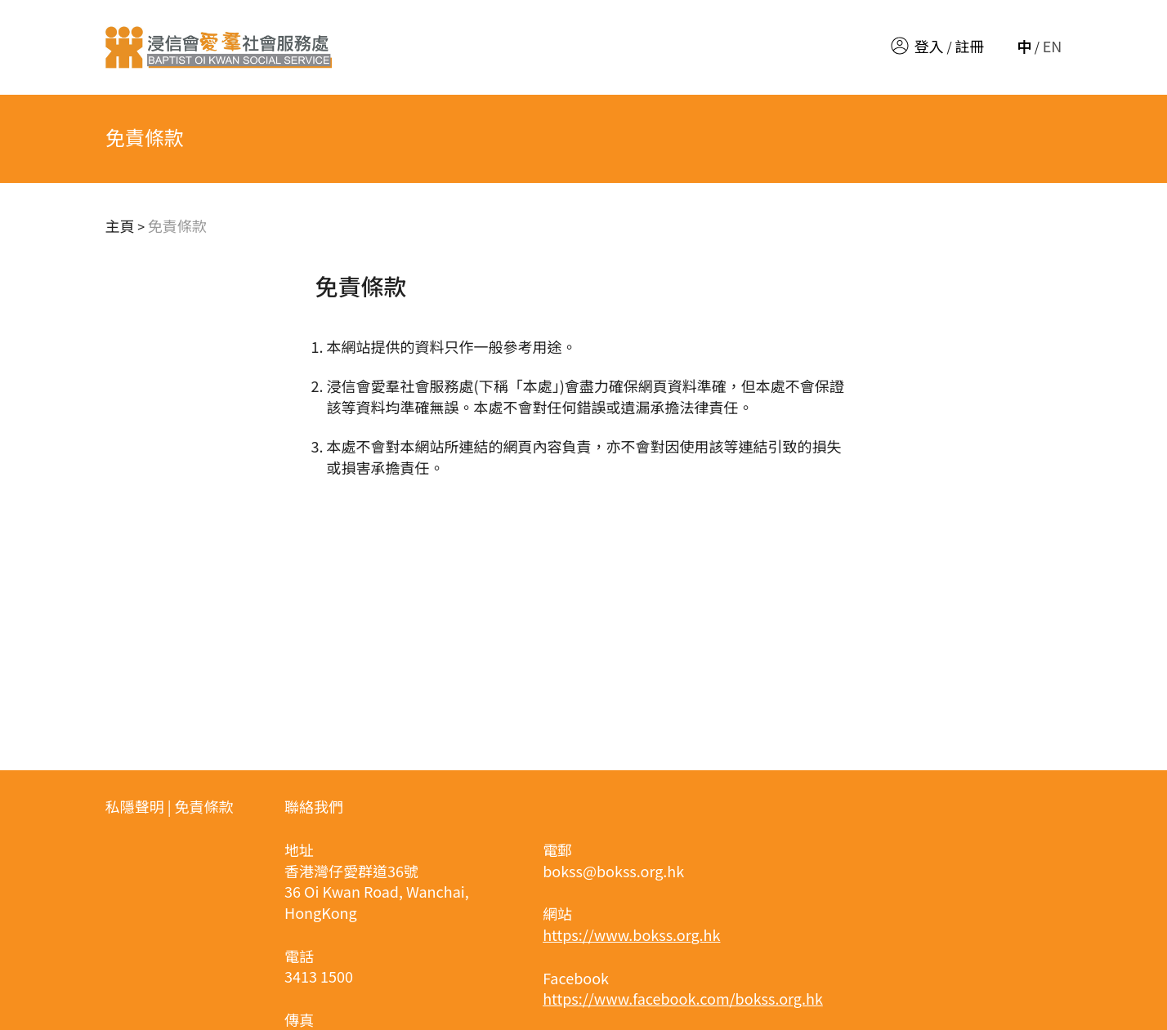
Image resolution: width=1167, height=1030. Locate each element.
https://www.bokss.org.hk (631, 934)
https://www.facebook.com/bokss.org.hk (683, 998)
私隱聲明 (134, 806)
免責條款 (177, 225)
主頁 (120, 225)
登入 (929, 45)
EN (1052, 45)
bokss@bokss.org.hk (613, 870)
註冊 (969, 45)
